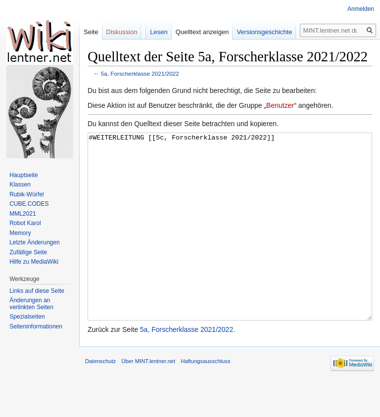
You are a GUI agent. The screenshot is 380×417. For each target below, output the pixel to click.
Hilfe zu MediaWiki (33, 261)
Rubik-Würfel (26, 194)
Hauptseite (23, 175)
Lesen (158, 32)
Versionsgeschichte (264, 32)
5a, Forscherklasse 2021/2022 (140, 73)
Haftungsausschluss (205, 398)
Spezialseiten (27, 316)
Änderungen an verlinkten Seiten (31, 304)
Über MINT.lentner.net (148, 398)
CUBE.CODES (28, 203)
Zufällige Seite (28, 252)
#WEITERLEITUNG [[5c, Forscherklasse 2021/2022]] (230, 245)
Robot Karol (25, 223)
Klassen (20, 184)
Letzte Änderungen (34, 242)
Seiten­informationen (35, 326)
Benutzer (280, 105)
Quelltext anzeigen (202, 32)
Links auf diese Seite (36, 290)
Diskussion (122, 32)
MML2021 (22, 213)
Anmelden (360, 8)
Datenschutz (100, 398)
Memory (20, 233)
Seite (91, 32)
